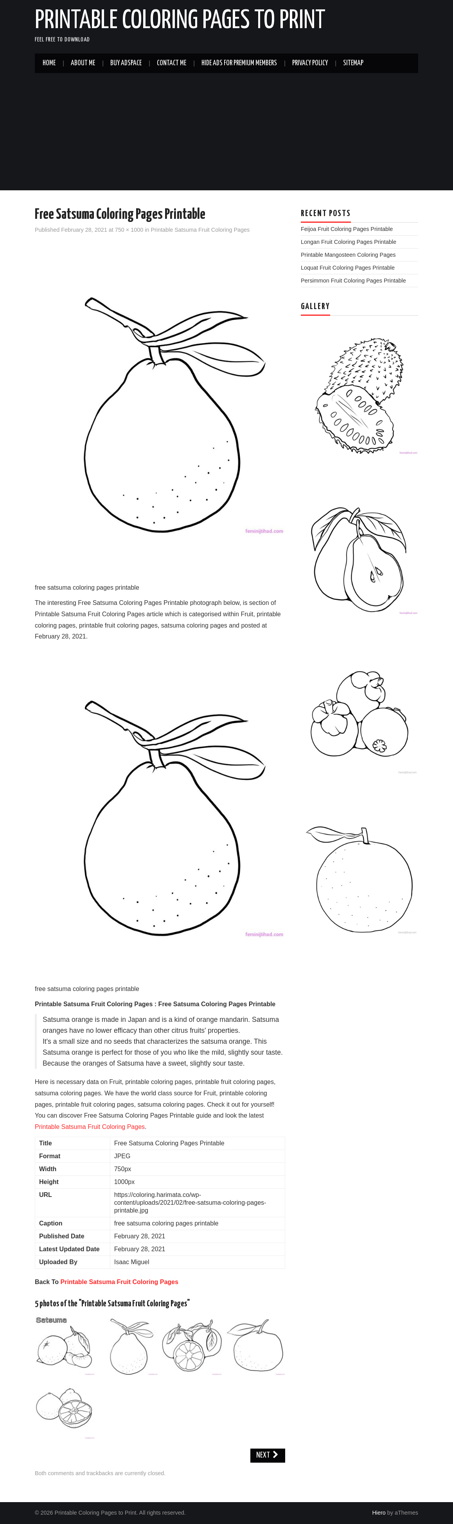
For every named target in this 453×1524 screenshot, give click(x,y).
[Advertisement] (226, 131)
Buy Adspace (126, 63)
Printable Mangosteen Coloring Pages (348, 255)
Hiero (378, 1513)
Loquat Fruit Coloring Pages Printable (348, 268)
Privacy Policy (310, 63)
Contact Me (171, 63)
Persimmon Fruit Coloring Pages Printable (353, 280)
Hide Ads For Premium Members (239, 63)
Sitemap (353, 63)
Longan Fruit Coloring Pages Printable (348, 242)
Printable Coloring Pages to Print (180, 21)
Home (49, 63)
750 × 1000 (129, 230)
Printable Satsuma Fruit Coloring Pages (200, 230)
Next (267, 1455)
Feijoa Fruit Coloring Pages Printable (347, 229)
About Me (83, 63)
